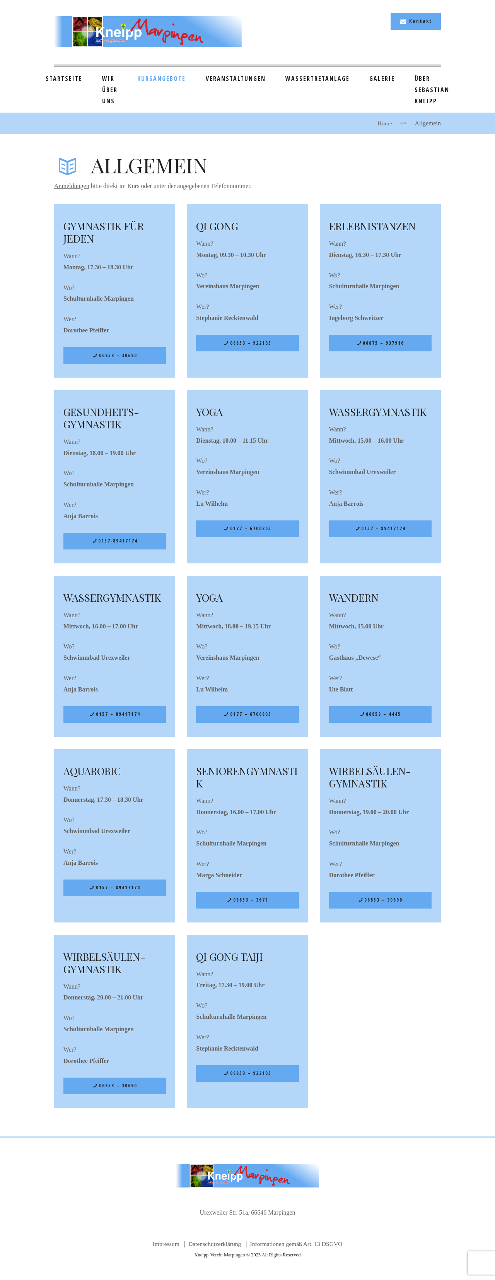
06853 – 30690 (118, 356)
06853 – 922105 (250, 343)
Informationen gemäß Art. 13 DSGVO (297, 1249)
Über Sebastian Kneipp (432, 89)
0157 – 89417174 (384, 530)
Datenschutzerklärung (213, 1249)
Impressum (164, 1249)
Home (384, 123)
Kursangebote (161, 78)
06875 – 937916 (384, 343)
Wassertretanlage (317, 78)
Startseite (64, 78)
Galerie (382, 78)
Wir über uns (110, 89)
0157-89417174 (118, 542)
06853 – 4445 (383, 717)
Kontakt (420, 21)
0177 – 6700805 (250, 530)
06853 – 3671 (250, 903)
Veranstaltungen (236, 78)
